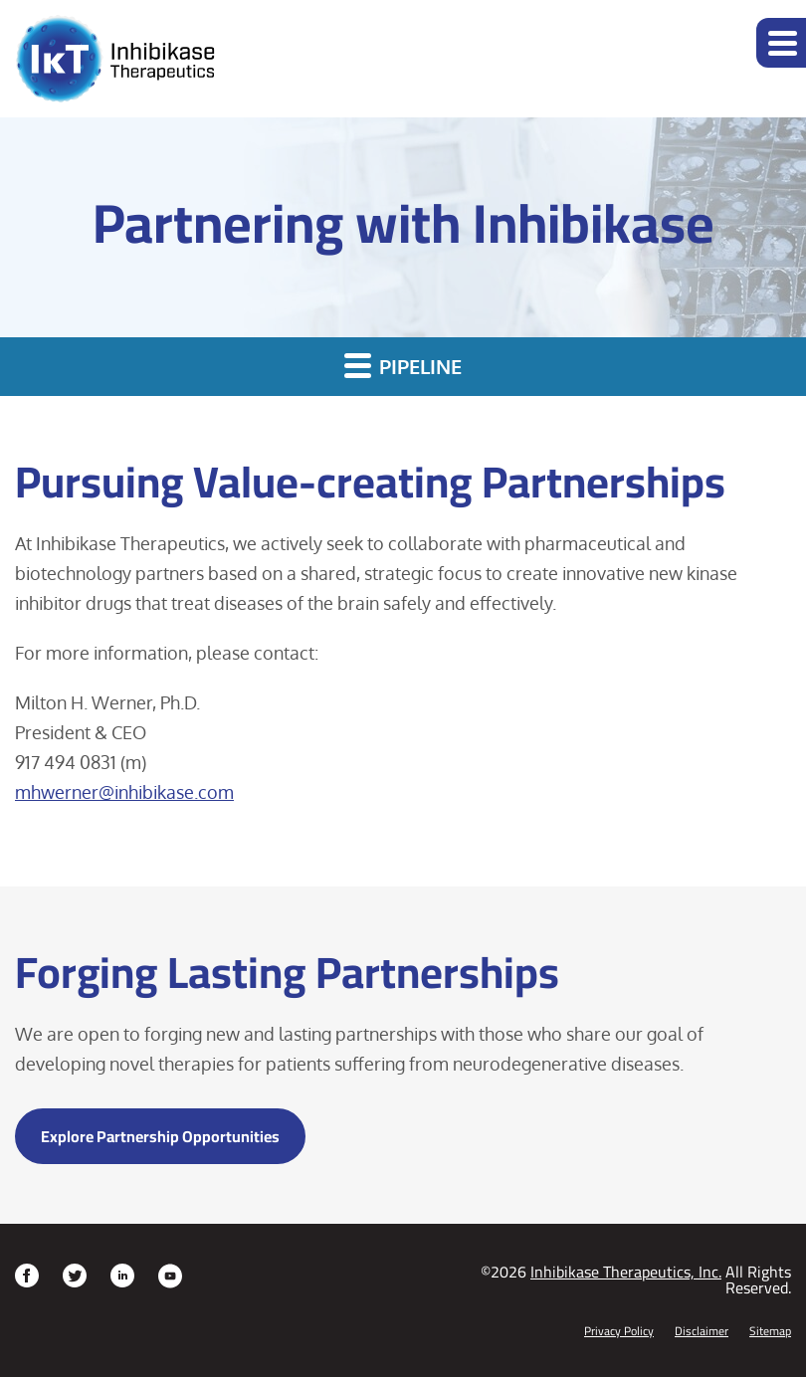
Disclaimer (701, 1331)
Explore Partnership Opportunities (160, 1136)
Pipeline (403, 365)
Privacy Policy (619, 1331)
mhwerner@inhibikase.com (124, 792)
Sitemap (770, 1331)
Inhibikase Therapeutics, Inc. (625, 1271)
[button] (781, 43)
